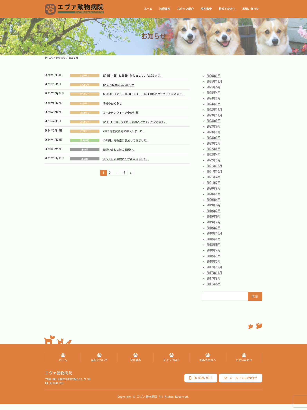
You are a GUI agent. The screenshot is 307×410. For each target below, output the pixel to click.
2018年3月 (214, 255)
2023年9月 (214, 120)
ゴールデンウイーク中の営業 (120, 112)
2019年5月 (214, 216)
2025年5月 (214, 87)
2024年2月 (214, 98)
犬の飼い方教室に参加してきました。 (126, 140)
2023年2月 (214, 143)
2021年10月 (214, 171)
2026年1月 (214, 75)
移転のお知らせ (112, 103)
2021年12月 (214, 165)
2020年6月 (214, 193)
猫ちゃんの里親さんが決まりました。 (126, 159)
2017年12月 (214, 267)
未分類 (84, 149)
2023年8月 (214, 126)
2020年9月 (214, 188)
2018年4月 (214, 250)
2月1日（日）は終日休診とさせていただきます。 (133, 75)
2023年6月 (214, 132)
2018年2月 (214, 261)
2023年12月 (214, 109)
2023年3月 (214, 137)
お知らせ (84, 75)
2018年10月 (214, 233)
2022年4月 (214, 154)
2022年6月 (214, 148)
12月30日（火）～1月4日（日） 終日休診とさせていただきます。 (144, 94)
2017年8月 (214, 284)
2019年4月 (214, 222)
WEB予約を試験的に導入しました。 (124, 131)
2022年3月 (214, 160)
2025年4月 (214, 92)
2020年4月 (214, 199)
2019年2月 (214, 227)
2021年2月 (214, 182)
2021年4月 (214, 177)
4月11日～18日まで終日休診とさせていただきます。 (135, 122)
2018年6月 (214, 239)
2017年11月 (214, 272)
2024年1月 (214, 104)
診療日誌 (84, 140)
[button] (200, 378)
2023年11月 (214, 115)
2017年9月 (214, 278)
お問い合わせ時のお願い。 (119, 149)
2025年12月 (214, 81)
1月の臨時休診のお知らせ (118, 85)
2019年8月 (214, 205)
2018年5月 (214, 244)
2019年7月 (214, 210)
